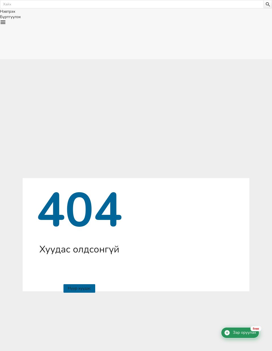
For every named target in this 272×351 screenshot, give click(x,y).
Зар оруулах (244, 333)
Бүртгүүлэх (10, 17)
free (256, 329)
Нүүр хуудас (79, 288)
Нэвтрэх (7, 11)
